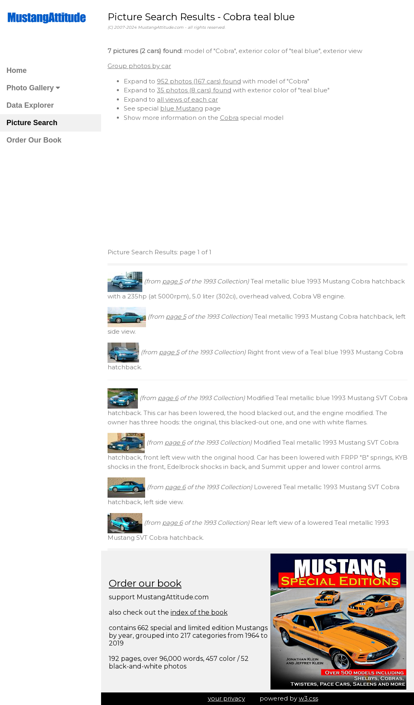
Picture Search (31, 123)
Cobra (229, 117)
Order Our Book (33, 140)
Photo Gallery (33, 88)
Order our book (145, 583)
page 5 (172, 281)
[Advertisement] (258, 185)
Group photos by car (139, 66)
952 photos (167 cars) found (199, 81)
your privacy (226, 698)
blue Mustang (181, 108)
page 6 (168, 398)
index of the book (199, 612)
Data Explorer (30, 105)
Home (16, 70)
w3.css (308, 698)
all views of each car (187, 99)
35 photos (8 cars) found (194, 90)
